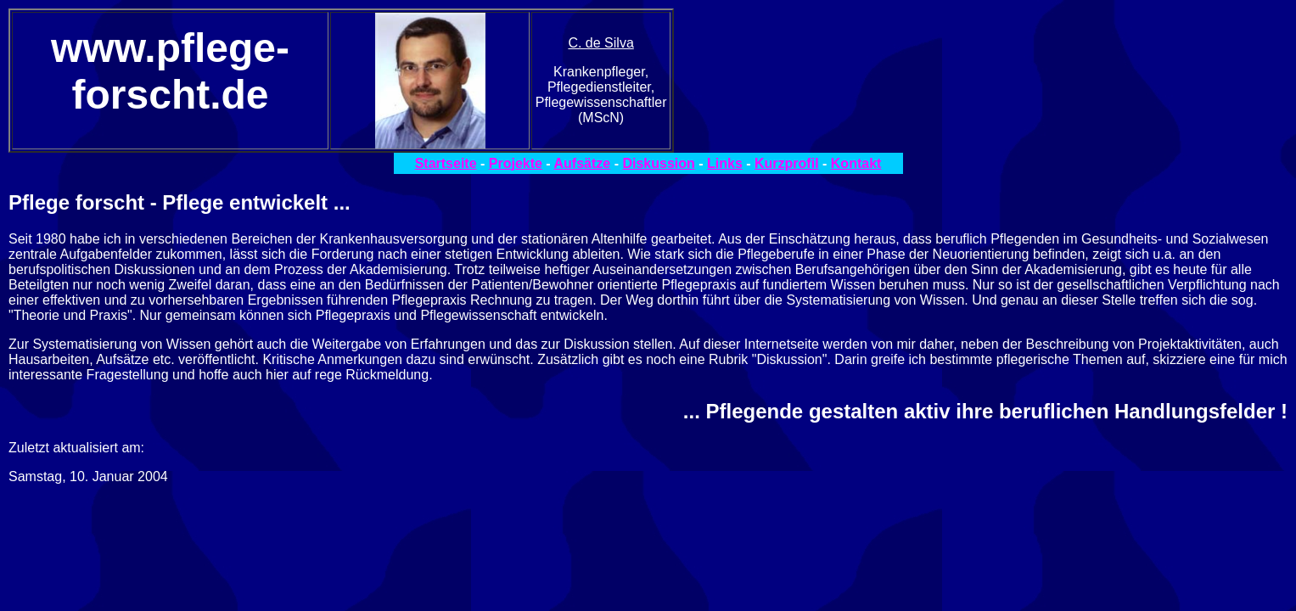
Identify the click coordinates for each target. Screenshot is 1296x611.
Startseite (446, 163)
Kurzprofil (787, 163)
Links (725, 163)
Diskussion (658, 163)
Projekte (515, 163)
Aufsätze (582, 163)
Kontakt (856, 163)
